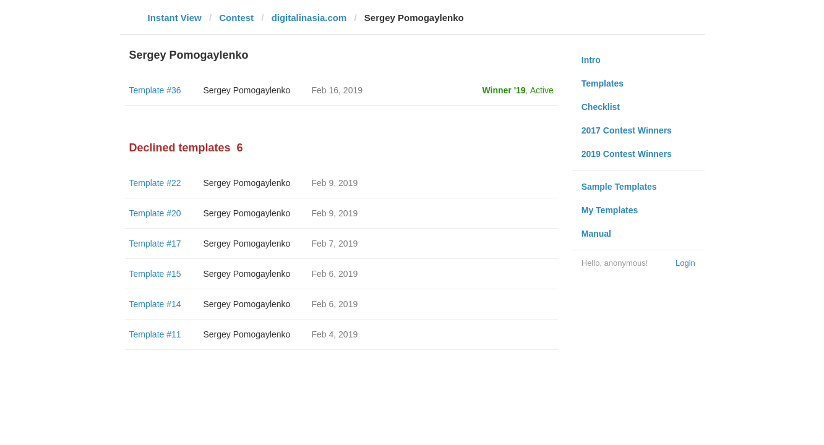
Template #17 (155, 243)
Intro (591, 60)
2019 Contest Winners (627, 154)
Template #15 (155, 274)
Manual (596, 234)
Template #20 (155, 213)
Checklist (601, 107)
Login (685, 263)
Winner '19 (504, 90)
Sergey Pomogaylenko (247, 90)
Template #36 (155, 90)
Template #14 (155, 304)
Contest (236, 17)
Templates (603, 83)
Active (542, 90)
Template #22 (155, 183)
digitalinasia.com (309, 17)
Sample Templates (619, 187)
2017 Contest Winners (627, 130)
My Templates (610, 210)
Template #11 (155, 334)
